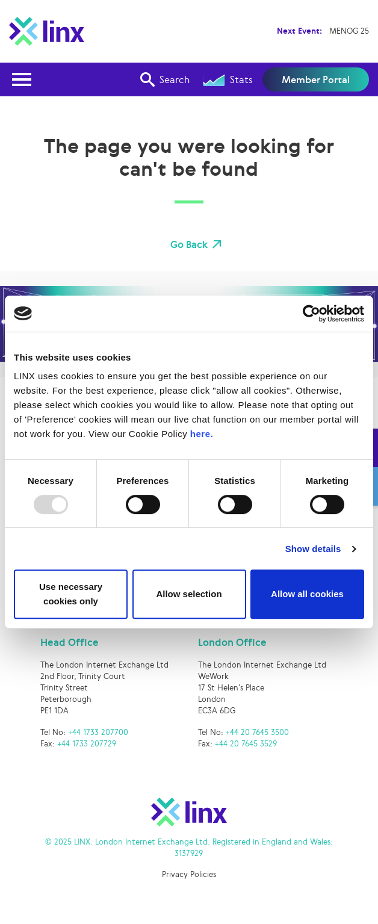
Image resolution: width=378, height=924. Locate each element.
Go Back (189, 244)
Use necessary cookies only (70, 593)
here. (201, 434)
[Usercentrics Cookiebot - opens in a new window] (311, 314)
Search (165, 79)
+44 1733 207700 (98, 732)
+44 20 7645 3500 (257, 732)
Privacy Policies (189, 874)
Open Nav (25, 72)
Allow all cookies (307, 594)
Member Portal (316, 79)
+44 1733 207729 (86, 744)
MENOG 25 (349, 31)
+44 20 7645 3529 (246, 744)
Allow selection (189, 594)
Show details (313, 549)
